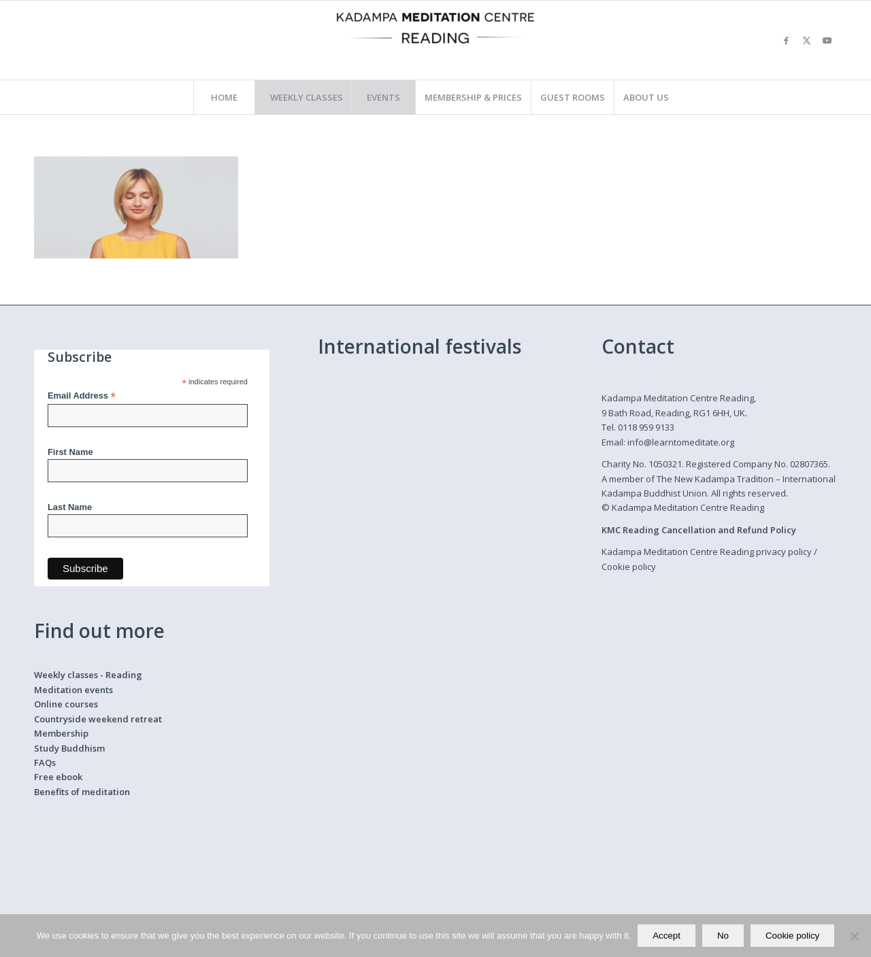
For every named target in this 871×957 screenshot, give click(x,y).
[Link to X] (806, 40)
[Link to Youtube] (827, 40)
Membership (61, 733)
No (723, 935)
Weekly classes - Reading (88, 675)
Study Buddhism (69, 748)
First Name (70, 452)
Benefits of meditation (82, 792)
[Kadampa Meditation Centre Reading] (435, 40)
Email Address (82, 396)
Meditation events (73, 690)
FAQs (45, 762)
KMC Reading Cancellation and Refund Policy (699, 530)
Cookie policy (629, 566)
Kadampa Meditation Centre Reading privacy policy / (709, 551)
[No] (854, 936)
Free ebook (58, 777)
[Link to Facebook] (786, 40)
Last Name (70, 507)
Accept (666, 935)
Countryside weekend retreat (98, 719)
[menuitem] (223, 97)
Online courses (66, 704)
